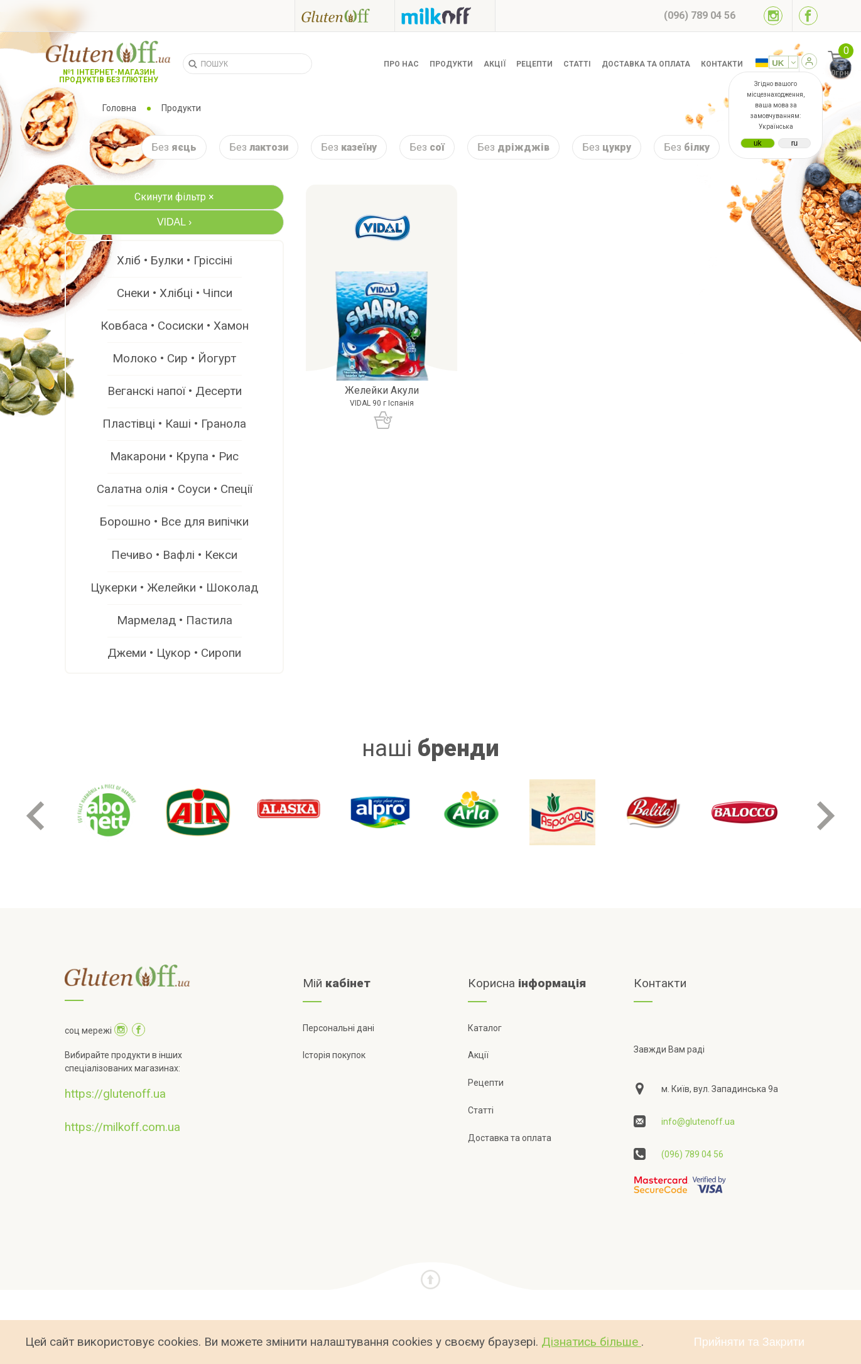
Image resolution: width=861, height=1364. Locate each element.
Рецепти (534, 64)
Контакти (722, 64)
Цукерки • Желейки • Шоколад (174, 587)
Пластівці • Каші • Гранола (174, 423)
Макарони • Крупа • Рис (174, 456)
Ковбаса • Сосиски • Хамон (174, 325)
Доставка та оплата (646, 64)
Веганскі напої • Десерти (174, 391)
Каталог (485, 1028)
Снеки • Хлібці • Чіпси (174, 293)
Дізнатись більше (591, 1341)
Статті (577, 64)
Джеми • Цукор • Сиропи (174, 653)
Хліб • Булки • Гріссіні (174, 260)
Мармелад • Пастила (174, 620)
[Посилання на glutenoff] (344, 15)
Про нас (401, 64)
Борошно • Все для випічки (174, 521)
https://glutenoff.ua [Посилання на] (115, 1093)
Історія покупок (334, 1055)
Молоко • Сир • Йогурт (174, 358)
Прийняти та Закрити (749, 1342)
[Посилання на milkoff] (445, 15)
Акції (495, 64)
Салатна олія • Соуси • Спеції (174, 489)
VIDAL (174, 222)
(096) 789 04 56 (692, 1154)
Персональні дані (338, 1028)
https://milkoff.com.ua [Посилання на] (122, 1127)
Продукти (451, 64)
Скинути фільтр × (174, 197)
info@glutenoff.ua (698, 1122)
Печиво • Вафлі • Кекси (174, 555)
